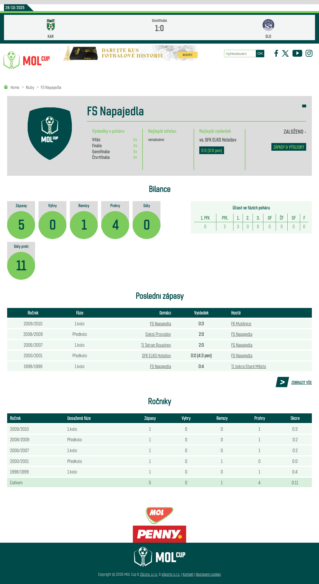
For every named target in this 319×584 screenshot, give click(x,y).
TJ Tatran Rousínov (156, 345)
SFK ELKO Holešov (220, 139)
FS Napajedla (51, 87)
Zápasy (200, 68)
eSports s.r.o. (171, 574)
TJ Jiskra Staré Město (248, 366)
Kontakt (188, 574)
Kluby (101, 68)
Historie (231, 68)
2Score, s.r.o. (149, 574)
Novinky (71, 68)
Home (15, 87)
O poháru (168, 68)
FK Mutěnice (241, 323)
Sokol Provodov (158, 334)
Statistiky (132, 68)
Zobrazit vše (301, 382)
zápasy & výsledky (288, 147)
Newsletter (265, 68)
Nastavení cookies (208, 574)
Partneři (300, 68)
